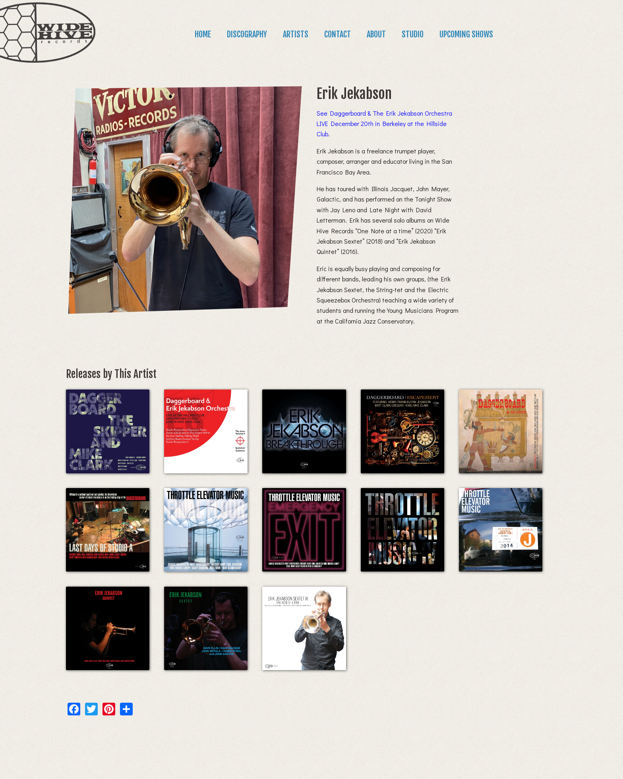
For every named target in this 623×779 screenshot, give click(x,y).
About (376, 34)
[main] (311, 393)
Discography (247, 34)
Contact (337, 34)
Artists (295, 34)
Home (203, 34)
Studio (413, 34)
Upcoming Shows (466, 34)
